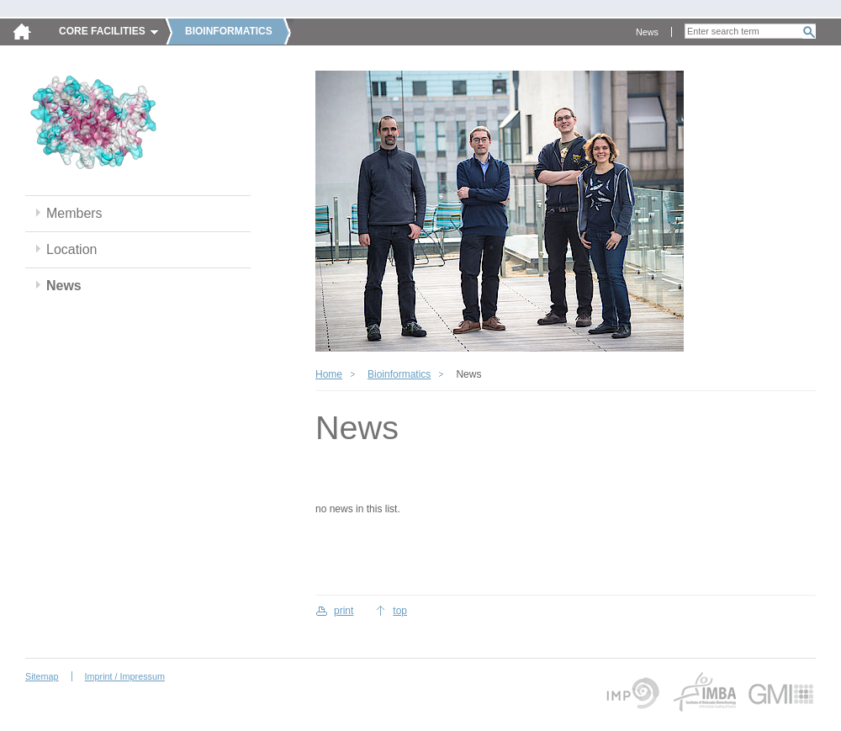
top (400, 611)
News (647, 32)
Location (71, 249)
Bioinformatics (399, 374)
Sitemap (42, 676)
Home (328, 374)
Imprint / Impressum (125, 676)
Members (74, 213)
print (343, 611)
